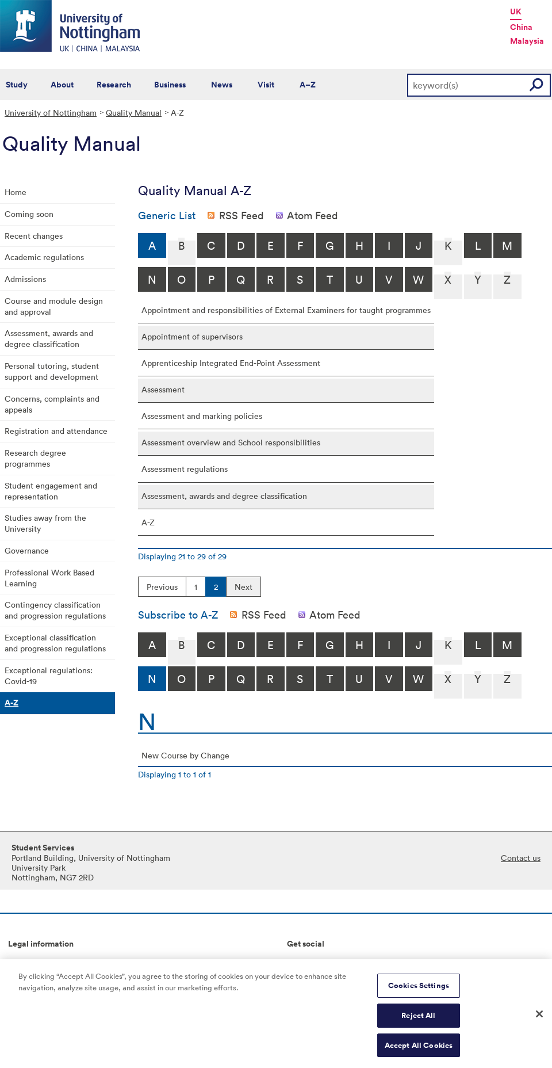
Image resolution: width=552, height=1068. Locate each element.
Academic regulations (44, 256)
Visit (266, 84)
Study (17, 84)
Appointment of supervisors (192, 336)
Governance (27, 550)
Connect (303, 963)
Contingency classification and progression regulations (55, 610)
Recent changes (34, 235)
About (62, 84)
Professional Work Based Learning (49, 578)
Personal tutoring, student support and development (52, 371)
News (221, 84)
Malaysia (527, 41)
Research (114, 84)
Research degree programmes (35, 458)
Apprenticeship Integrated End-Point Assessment (230, 362)
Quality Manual (134, 112)
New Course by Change (185, 755)
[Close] (539, 1019)
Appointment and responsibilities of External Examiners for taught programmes (286, 309)
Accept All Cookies (419, 1050)
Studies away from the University (45, 523)
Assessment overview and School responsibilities (230, 442)
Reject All (418, 1020)
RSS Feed (241, 215)
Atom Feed (312, 215)
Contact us (520, 857)
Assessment (163, 389)
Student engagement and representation (51, 491)
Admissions (25, 278)
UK (516, 11)
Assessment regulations (184, 468)
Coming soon (29, 213)
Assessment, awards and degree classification (49, 338)
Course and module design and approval (54, 306)
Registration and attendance (56, 430)
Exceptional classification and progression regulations (55, 643)
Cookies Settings (418, 991)
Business (170, 84)
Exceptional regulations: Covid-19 (49, 675)
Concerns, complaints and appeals (52, 404)
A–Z (308, 84)
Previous (162, 586)
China (521, 27)
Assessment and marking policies (201, 415)
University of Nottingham (51, 112)
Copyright (26, 963)
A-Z (11, 702)
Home (15, 191)
